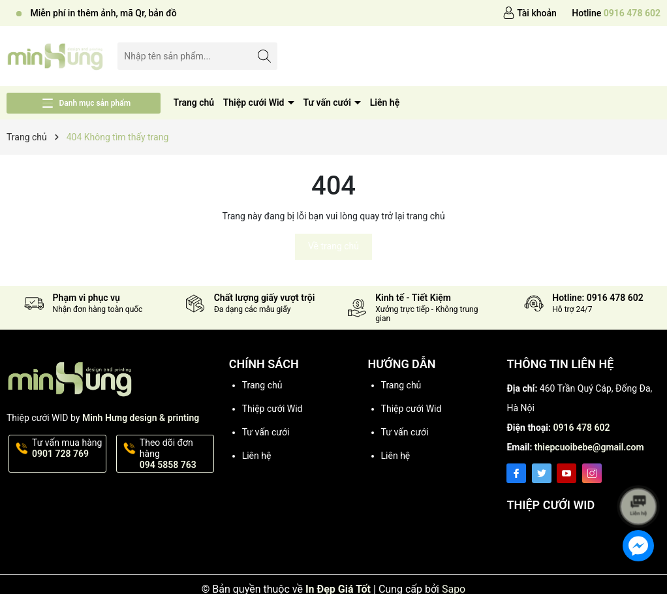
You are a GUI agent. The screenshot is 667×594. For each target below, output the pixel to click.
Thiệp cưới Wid (255, 102)
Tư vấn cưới (328, 102)
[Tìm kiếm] (264, 56)
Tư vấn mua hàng (68, 448)
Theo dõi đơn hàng (175, 453)
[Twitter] (541, 473)
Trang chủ (194, 102)
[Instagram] (592, 473)
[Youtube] (566, 473)
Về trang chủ (333, 246)
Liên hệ (384, 102)
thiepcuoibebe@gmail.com (589, 447)
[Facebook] (516, 473)
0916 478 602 (581, 427)
